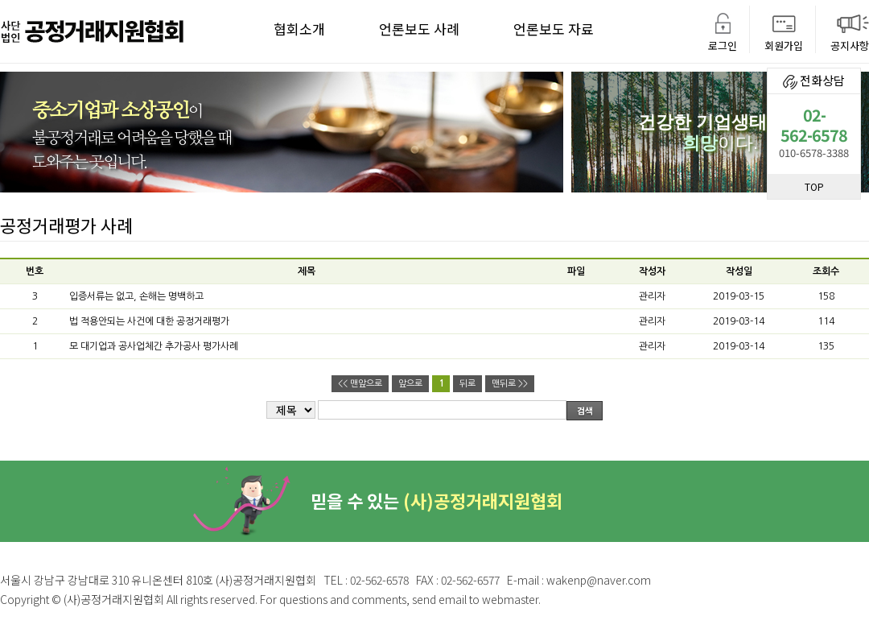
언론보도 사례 (419, 29)
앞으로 (410, 383)
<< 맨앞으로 (360, 383)
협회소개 (299, 29)
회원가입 (783, 45)
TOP (814, 186)
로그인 (722, 45)
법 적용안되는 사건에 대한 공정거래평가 (149, 321)
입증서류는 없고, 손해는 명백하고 (136, 296)
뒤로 (467, 383)
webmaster (510, 599)
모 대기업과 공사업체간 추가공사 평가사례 (153, 346)
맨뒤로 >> (510, 383)
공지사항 (849, 45)
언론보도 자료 (553, 29)
